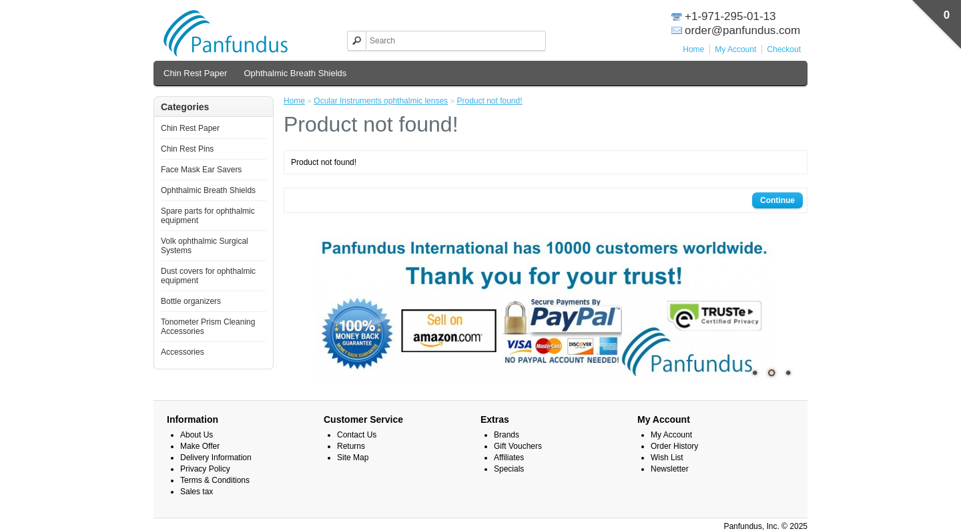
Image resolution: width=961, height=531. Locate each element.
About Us (196, 434)
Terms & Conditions (215, 480)
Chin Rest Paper (195, 73)
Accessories (182, 352)
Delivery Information (216, 457)
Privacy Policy (205, 469)
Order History (674, 446)
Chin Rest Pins (187, 149)
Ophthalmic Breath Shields (295, 73)
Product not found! (489, 101)
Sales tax (196, 491)
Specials (509, 469)
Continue (777, 200)
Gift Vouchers (518, 446)
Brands (506, 434)
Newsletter (670, 469)
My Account (735, 49)
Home (693, 49)
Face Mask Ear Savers (201, 169)
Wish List (667, 457)
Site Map (352, 457)
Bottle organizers (191, 301)
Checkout (784, 49)
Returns (351, 446)
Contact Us (356, 434)
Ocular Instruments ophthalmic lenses (381, 101)
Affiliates (509, 457)
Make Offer (200, 446)
